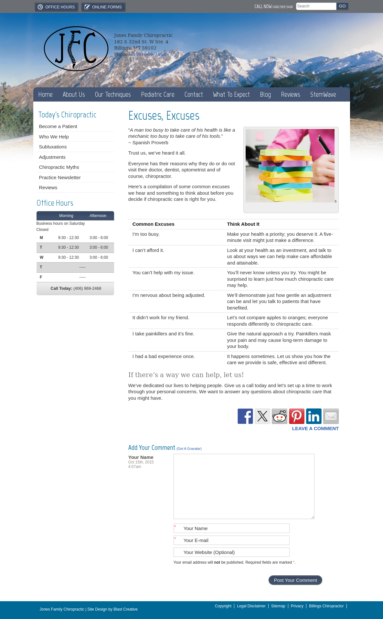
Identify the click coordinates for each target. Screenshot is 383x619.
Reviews (290, 94)
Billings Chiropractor (326, 606)
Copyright (223, 606)
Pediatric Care (158, 94)
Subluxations (53, 146)
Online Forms (102, 6)
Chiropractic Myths (59, 167)
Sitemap (278, 606)
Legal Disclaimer (251, 606)
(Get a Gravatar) (189, 449)
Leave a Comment (315, 428)
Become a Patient (58, 126)
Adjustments (52, 157)
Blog (265, 94)
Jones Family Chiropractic (62, 609)
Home (45, 94)
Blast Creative (125, 609)
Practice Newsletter (60, 177)
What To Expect (231, 94)
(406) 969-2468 (283, 7)
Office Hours (56, 6)
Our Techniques (113, 94)
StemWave (323, 94)
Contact (194, 94)
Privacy (297, 606)
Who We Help (54, 136)
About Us (74, 94)
